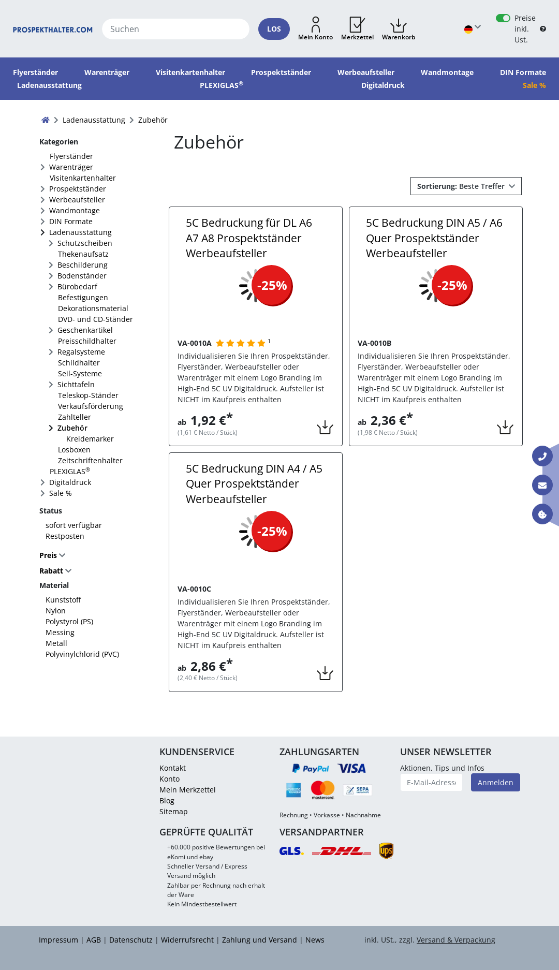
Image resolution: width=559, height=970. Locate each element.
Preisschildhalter (87, 341)
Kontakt (172, 768)
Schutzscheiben (84, 243)
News (315, 940)
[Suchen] (175, 29)
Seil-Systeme (80, 373)
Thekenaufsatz (83, 254)
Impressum (58, 940)
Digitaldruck (70, 482)
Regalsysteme (81, 352)
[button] (315, 29)
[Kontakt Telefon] (542, 456)
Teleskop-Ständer (88, 395)
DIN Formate (71, 221)
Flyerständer (71, 156)
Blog (166, 800)
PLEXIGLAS (70, 471)
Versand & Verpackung (456, 940)
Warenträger (71, 167)
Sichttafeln (76, 384)
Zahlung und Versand (259, 940)
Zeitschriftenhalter (90, 460)
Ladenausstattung (80, 232)
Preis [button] (49, 555)
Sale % (60, 493)
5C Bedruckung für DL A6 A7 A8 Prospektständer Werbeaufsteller (249, 237)
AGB (93, 940)
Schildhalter (79, 363)
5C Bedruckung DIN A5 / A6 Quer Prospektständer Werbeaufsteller (434, 237)
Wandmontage (74, 210)
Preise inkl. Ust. (525, 29)
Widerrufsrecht (187, 940)
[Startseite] (52, 28)
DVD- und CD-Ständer (95, 319)
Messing (60, 632)
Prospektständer (77, 189)
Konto (169, 779)
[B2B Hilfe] (543, 28)
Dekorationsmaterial (93, 308)
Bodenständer (82, 276)
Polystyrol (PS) (69, 621)
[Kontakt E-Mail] (542, 485)
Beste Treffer (462, 186)
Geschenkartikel (85, 330)
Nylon (56, 610)
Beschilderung (82, 265)
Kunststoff (63, 600)
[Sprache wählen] (473, 29)
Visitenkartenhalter (83, 178)
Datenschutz (131, 940)
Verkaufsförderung (90, 406)
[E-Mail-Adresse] (431, 782)
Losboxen (74, 449)
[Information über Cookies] (542, 514)
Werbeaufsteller (77, 199)
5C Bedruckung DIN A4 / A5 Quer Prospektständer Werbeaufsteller (254, 483)
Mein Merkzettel (187, 790)
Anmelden (495, 782)
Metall (56, 643)
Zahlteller (74, 417)
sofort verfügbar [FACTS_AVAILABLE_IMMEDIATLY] (74, 525)
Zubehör (72, 428)
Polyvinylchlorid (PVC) (82, 654)
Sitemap (173, 811)
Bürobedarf (77, 286)
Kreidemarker (90, 439)
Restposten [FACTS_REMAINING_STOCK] (65, 536)
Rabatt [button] (51, 571)
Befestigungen (83, 297)
